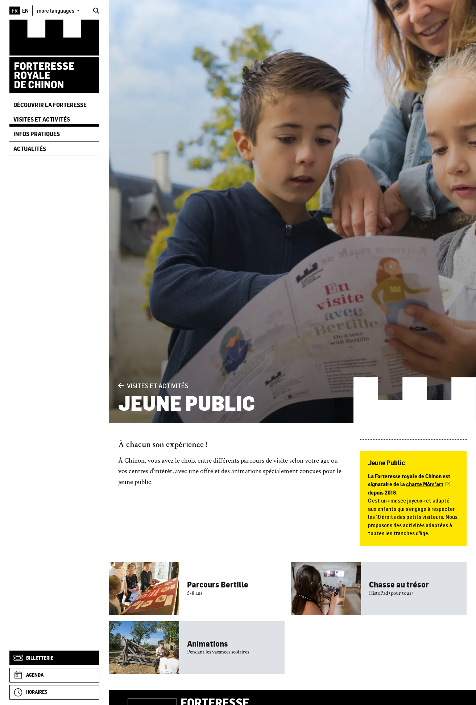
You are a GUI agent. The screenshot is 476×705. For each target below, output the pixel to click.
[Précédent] (121, 385)
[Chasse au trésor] (379, 588)
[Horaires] (54, 692)
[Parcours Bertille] (197, 588)
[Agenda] (54, 675)
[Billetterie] (54, 658)
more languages (56, 10)
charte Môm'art (428, 484)
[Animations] (197, 647)
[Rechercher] (96, 11)
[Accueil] (54, 56)
